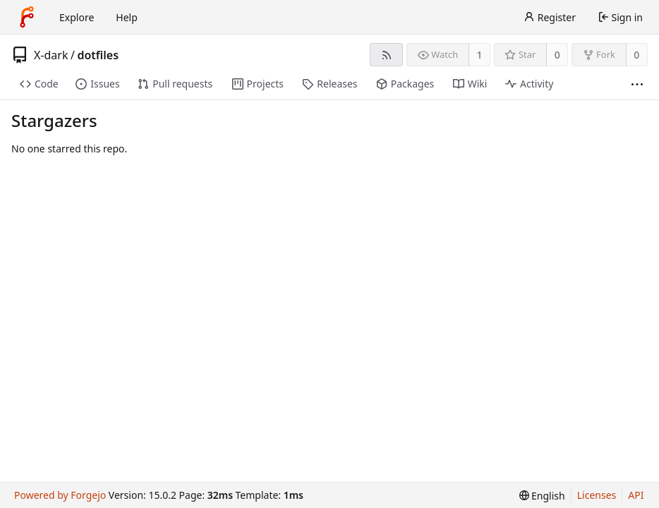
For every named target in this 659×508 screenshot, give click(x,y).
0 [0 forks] (636, 54)
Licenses (597, 495)
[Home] (27, 17)
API (635, 495)
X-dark (51, 55)
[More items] (637, 84)
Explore (76, 17)
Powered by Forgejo (60, 495)
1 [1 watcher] (480, 54)
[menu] (542, 495)
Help (127, 17)
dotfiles (98, 55)
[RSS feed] (386, 54)
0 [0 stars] (557, 54)
